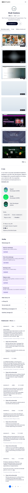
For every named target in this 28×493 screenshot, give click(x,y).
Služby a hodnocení (20, 29)
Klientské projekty (5, 29)
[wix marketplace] (6, 2)
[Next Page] (21, 486)
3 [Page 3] (15, 486)
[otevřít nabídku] (25, 2)
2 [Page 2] (12, 486)
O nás (12, 29)
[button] (14, 40)
